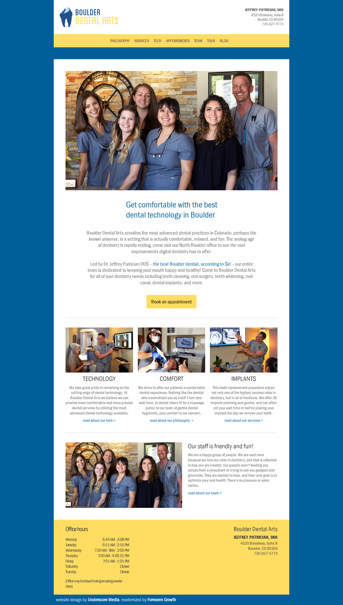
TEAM (198, 41)
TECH (157, 41)
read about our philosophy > (171, 420)
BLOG (224, 41)
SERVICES (141, 41)
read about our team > (205, 493)
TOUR (211, 41)
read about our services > (244, 420)
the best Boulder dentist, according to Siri (192, 263)
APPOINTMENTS (178, 41)
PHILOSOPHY (120, 41)
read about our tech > (99, 420)
